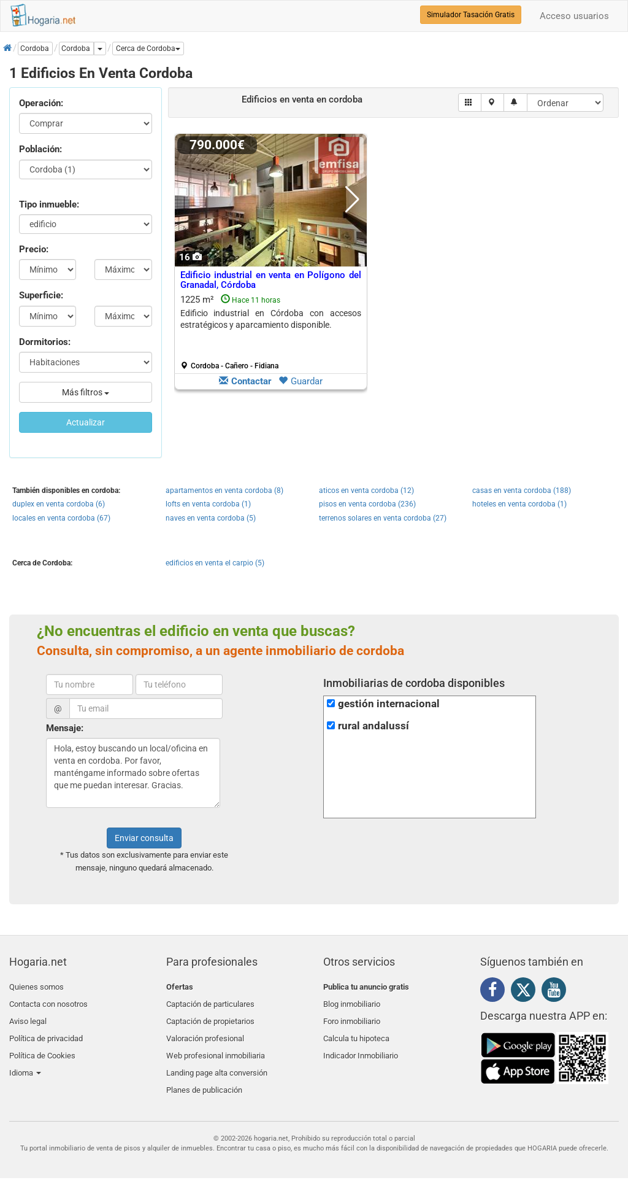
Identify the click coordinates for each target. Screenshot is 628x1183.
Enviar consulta (144, 838)
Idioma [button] (25, 1059)
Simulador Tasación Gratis (471, 14)
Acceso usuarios (574, 15)
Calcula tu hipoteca (356, 1030)
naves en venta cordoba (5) (211, 518)
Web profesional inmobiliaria (215, 1045)
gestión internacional (389, 704)
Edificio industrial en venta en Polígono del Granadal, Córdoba (270, 280)
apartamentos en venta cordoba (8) (224, 490)
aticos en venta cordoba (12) (366, 490)
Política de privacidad (46, 1030)
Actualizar (85, 422)
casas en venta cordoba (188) (521, 490)
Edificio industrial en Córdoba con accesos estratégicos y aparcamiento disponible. (270, 319)
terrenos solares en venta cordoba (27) (382, 518)
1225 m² (270, 332)
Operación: (41, 103)
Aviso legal (28, 1015)
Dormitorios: (45, 341)
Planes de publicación (204, 1074)
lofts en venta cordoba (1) (208, 504)
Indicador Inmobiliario (360, 1045)
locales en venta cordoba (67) (61, 518)
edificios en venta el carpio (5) (215, 563)
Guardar (300, 381)
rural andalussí (373, 726)
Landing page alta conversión (216, 1059)
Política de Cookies (42, 1045)
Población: (40, 149)
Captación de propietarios (210, 1015)
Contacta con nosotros (48, 1001)
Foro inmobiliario (351, 1015)
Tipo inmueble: (49, 204)
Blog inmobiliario (351, 1001)
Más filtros (85, 392)
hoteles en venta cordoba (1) (519, 504)
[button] (148, 48)
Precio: (33, 249)
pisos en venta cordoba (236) (367, 504)
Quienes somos (36, 986)
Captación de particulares (210, 1001)
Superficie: (41, 295)
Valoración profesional (205, 1030)
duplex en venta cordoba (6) (58, 504)
